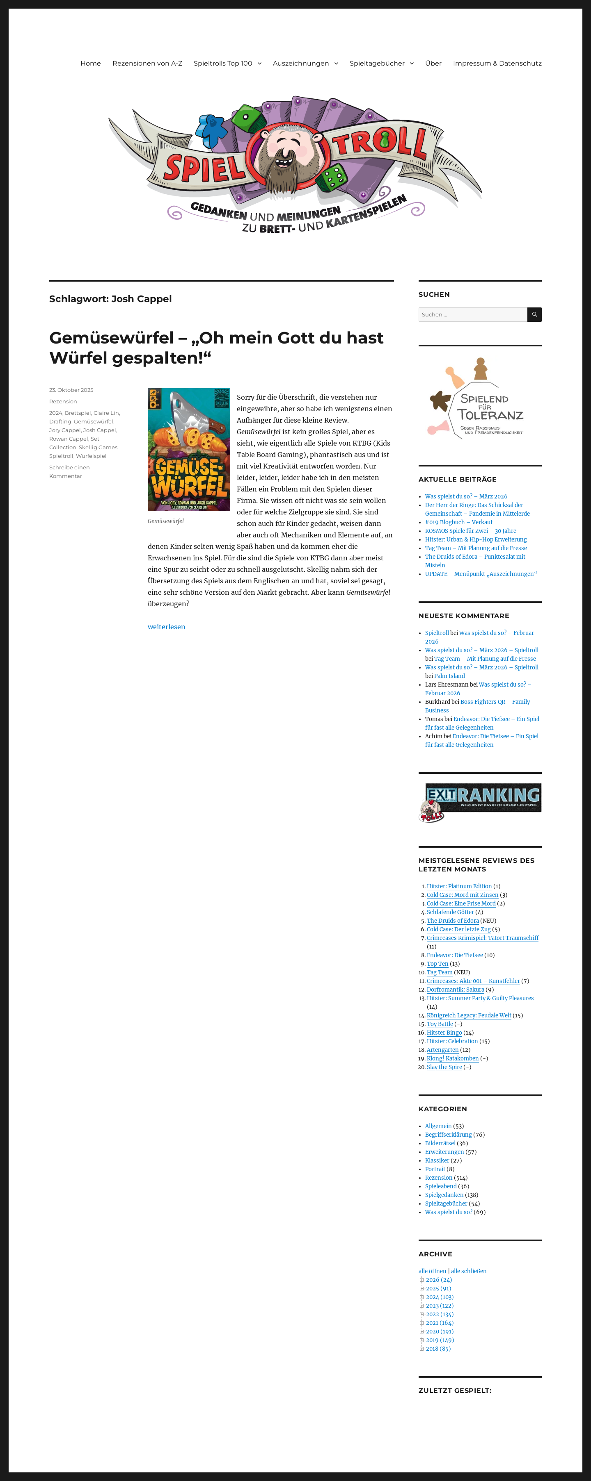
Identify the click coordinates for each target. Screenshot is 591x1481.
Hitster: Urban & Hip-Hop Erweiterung (476, 539)
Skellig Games (98, 447)
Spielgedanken (444, 1195)
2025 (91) (438, 1288)
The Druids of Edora (453, 920)
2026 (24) (439, 1279)
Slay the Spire (444, 1067)
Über (433, 63)
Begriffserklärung (448, 1134)
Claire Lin (106, 412)
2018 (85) (438, 1348)
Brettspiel (78, 412)
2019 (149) (440, 1340)
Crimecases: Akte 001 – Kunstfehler (473, 981)
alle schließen (469, 1271)
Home (90, 63)
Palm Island (449, 676)
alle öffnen (433, 1271)
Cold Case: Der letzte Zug (459, 929)
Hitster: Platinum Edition (459, 886)
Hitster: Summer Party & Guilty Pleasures (480, 998)
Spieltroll (61, 456)
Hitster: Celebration (452, 1041)
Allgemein (438, 1126)
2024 (55, 412)
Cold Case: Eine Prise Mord (461, 903)
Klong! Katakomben (453, 1058)
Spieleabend (441, 1186)
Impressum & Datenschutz (497, 63)
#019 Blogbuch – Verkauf (458, 522)
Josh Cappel (99, 430)
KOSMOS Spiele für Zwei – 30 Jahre (470, 531)
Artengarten (443, 1049)
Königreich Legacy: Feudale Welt (469, 1015)
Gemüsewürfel (93, 421)
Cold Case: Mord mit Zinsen (463, 895)
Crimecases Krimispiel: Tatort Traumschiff (482, 938)
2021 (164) (440, 1322)
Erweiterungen (444, 1152)
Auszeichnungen (301, 63)
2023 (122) (440, 1305)
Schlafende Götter (450, 912)
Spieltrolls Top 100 (223, 63)
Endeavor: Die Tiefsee (455, 955)
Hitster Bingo (444, 1032)
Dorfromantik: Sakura (455, 989)
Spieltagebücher (377, 63)
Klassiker (437, 1160)
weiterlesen (167, 627)
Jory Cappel (65, 430)
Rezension (63, 401)
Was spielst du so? (448, 1212)
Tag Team (440, 972)
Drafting (60, 421)
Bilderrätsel (440, 1143)
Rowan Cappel (68, 438)
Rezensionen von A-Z (147, 63)
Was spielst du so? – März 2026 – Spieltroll (481, 650)
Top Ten (438, 963)
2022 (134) (440, 1314)
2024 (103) (440, 1297)
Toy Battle (440, 1024)
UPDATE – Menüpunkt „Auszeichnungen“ (481, 574)
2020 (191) (440, 1331)
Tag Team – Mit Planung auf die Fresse (476, 548)
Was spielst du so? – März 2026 (466, 496)
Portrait (435, 1169)
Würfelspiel (91, 456)
